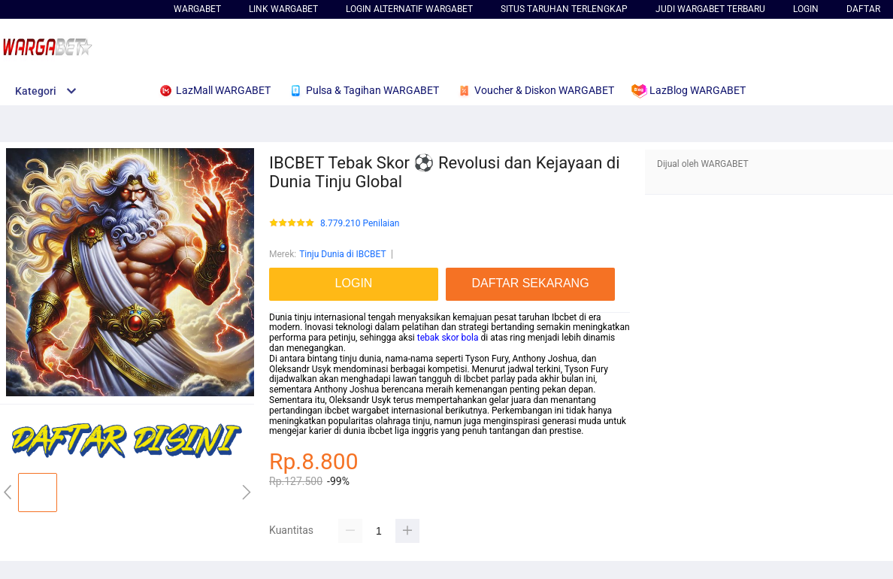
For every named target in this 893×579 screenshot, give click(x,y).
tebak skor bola (448, 337)
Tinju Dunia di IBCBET (342, 254)
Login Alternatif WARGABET (409, 9)
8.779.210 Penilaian (359, 224)
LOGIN (806, 9)
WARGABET (197, 9)
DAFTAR (863, 9)
